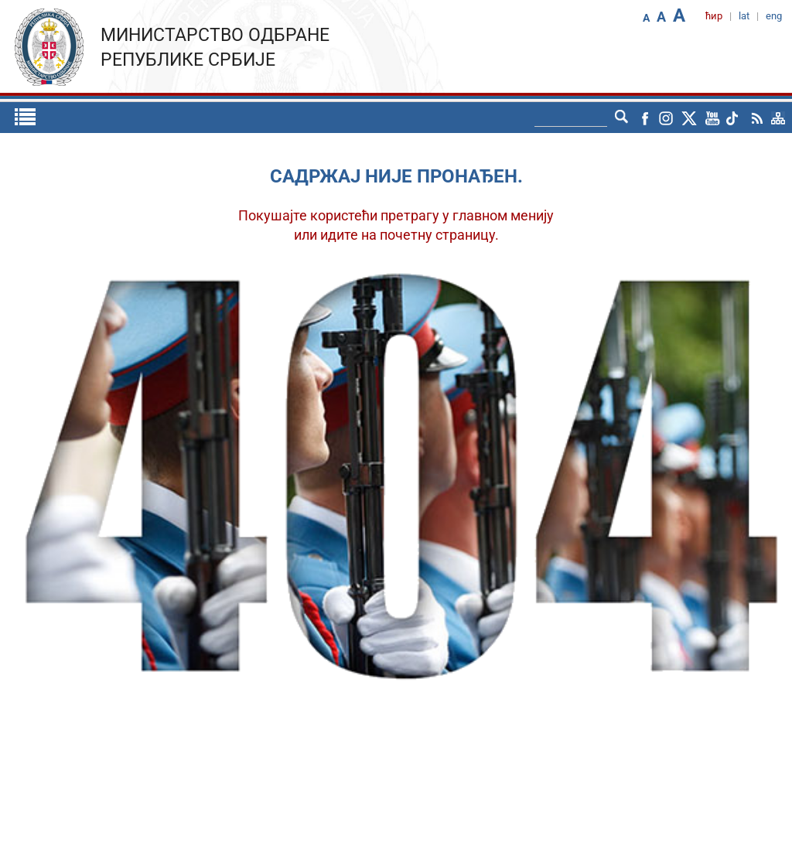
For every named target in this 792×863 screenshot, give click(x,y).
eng (774, 16)
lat (744, 16)
